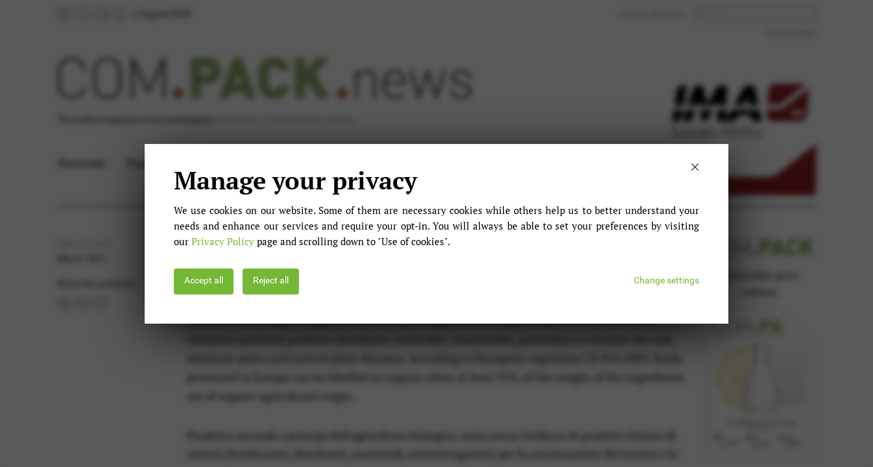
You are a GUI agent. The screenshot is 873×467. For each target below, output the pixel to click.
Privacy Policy (222, 241)
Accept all (203, 280)
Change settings (666, 280)
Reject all (271, 280)
